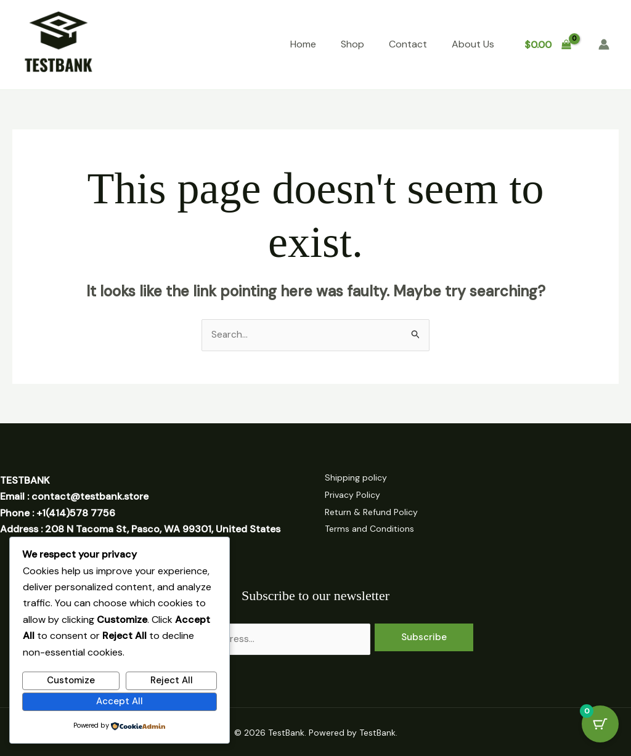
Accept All (119, 700)
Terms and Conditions (372, 526)
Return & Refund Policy (374, 510)
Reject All (171, 679)
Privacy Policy (355, 494)
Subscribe (424, 634)
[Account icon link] (603, 44)
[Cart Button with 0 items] (600, 725)
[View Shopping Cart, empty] (547, 44)
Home (303, 44)
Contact (408, 44)
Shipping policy (359, 478)
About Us (473, 44)
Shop (352, 44)
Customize (71, 679)
